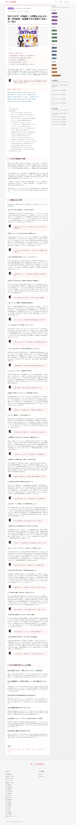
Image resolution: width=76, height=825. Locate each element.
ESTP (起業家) (8, 814)
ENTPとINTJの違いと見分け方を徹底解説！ (59, 99)
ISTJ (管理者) (8, 801)
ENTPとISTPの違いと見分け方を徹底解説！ (59, 95)
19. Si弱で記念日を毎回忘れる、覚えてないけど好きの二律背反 (21, 147)
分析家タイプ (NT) (20, 11)
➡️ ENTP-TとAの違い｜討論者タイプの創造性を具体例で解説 (19, 101)
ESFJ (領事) (8, 807)
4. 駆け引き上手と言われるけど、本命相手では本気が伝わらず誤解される (23, 118)
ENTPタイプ (10, 163)
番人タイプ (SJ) (8, 780)
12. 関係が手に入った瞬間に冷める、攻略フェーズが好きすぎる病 (22, 133)
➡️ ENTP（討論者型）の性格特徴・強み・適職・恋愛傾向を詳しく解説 (21, 92)
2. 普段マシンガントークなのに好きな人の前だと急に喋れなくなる (22, 114)
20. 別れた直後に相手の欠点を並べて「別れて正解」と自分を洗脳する (22, 149)
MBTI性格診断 (13, 11)
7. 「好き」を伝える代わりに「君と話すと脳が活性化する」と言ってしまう (23, 124)
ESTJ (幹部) (8, 805)
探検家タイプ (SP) (9, 782)
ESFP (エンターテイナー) (11, 816)
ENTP (9, 213)
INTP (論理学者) (8, 787)
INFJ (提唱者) (8, 793)
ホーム (56, 1)
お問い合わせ (67, 1)
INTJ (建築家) (8, 784)
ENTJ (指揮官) (8, 789)
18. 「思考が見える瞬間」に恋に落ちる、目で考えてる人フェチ (21, 145)
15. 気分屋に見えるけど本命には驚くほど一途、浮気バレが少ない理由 (22, 139)
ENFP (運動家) (8, 799)
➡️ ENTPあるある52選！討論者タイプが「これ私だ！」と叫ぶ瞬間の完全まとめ (23, 96)
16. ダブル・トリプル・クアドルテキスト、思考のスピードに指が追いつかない (24, 141)
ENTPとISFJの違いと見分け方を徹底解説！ (59, 117)
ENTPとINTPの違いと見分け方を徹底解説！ (59, 103)
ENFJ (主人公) (8, 797)
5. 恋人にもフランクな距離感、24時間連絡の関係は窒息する (21, 120)
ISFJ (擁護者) (8, 803)
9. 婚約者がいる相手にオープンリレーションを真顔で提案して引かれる (23, 128)
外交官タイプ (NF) (9, 778)
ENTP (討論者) (26, 11)
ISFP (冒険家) (8, 812)
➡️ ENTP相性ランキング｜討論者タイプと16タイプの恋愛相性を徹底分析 (22, 94)
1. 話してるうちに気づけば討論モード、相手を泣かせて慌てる (21, 112)
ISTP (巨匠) (7, 810)
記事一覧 (61, 1)
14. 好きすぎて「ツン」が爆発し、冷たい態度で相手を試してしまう (22, 137)
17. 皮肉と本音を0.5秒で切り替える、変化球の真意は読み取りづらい (22, 143)
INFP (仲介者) (8, 795)
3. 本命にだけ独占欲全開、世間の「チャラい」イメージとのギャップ (22, 116)
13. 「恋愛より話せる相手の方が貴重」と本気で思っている (21, 135)
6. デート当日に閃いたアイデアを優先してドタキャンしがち (21, 122)
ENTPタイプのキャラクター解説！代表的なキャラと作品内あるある (60, 86)
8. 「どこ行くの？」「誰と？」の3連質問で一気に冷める (20, 126)
